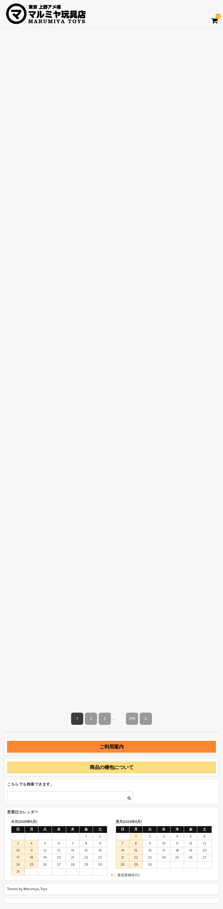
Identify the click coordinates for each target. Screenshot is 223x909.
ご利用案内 (111, 746)
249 (132, 718)
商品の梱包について (112, 767)
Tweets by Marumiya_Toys (27, 889)
